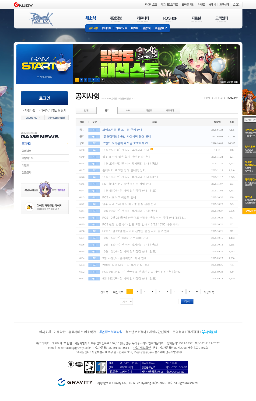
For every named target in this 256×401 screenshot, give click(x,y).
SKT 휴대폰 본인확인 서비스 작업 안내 (127, 184)
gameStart (44, 59)
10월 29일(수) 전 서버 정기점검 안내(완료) (129, 211)
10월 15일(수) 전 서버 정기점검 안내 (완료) (130, 244)
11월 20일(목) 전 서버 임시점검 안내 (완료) (130, 163)
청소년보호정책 (135, 331)
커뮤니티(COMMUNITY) (143, 19)
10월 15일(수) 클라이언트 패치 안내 (125, 238)
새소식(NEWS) (90, 19)
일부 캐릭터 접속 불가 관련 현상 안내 (126, 157)
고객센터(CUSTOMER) (221, 19)
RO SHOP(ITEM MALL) (170, 19)
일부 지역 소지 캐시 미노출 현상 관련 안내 (129, 204)
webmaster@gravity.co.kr (74, 347)
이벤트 (134, 28)
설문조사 (147, 28)
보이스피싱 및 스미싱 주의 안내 (122, 129)
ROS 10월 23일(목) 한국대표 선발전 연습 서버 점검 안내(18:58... (144, 217)
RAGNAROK (41, 19)
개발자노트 (121, 28)
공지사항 (92, 28)
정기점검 (193, 331)
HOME (207, 98)
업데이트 (106, 28)
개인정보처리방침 (111, 331)
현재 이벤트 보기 (103, 80)
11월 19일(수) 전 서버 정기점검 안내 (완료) (130, 177)
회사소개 (45, 331)
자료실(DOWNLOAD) (196, 19)
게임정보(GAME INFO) (116, 19)
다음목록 (209, 292)
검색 (187, 301)
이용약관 (60, 331)
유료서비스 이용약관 (82, 331)
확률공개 (162, 28)
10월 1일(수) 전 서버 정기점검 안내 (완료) (129, 251)
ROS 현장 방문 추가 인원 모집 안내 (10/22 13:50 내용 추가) (141, 224)
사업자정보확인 (142, 347)
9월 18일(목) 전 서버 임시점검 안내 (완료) (129, 278)
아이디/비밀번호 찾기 (53, 110)
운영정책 (178, 331)
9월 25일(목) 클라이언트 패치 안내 (124, 258)
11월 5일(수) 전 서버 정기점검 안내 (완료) (129, 190)
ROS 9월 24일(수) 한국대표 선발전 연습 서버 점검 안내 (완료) (142, 271)
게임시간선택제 (159, 331)
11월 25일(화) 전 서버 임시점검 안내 (125, 150)
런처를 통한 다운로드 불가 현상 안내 (125, 265)
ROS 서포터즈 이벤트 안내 (119, 197)
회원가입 (30, 110)
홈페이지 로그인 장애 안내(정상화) (124, 170)
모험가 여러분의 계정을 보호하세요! (125, 143)
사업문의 (211, 331)
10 (197, 291)
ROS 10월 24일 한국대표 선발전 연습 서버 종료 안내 (136, 231)
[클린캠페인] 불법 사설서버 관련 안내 (126, 136)
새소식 (218, 98)
